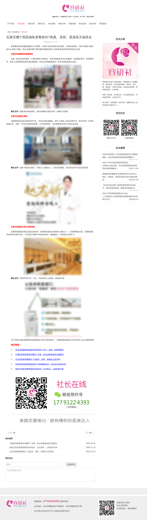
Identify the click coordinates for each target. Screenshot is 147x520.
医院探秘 (21, 24)
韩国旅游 (103, 24)
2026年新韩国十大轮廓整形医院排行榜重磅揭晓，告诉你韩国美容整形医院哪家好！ (120, 156)
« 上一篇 (11, 433)
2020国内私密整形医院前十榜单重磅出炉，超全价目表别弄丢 (41, 364)
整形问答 (62, 24)
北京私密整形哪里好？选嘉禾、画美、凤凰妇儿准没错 (38, 359)
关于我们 (11, 24)
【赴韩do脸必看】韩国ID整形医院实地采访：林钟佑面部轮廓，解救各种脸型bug (120, 187)
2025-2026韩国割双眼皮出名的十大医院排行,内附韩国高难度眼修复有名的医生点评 (120, 196)
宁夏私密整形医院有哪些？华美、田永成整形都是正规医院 (39, 355)
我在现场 (82, 24)
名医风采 (31, 24)
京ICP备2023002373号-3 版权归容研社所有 (52, 511)
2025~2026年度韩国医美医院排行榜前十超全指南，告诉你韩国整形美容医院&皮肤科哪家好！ (120, 166)
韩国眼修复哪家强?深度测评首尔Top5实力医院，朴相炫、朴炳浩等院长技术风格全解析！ (120, 177)
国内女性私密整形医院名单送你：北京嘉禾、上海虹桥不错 (39, 369)
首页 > (10, 32)
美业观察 (51, 24)
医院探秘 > (16, 32)
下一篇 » (89, 433)
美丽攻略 (72, 24)
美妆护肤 (92, 24)
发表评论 (71, 464)
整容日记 (41, 24)
